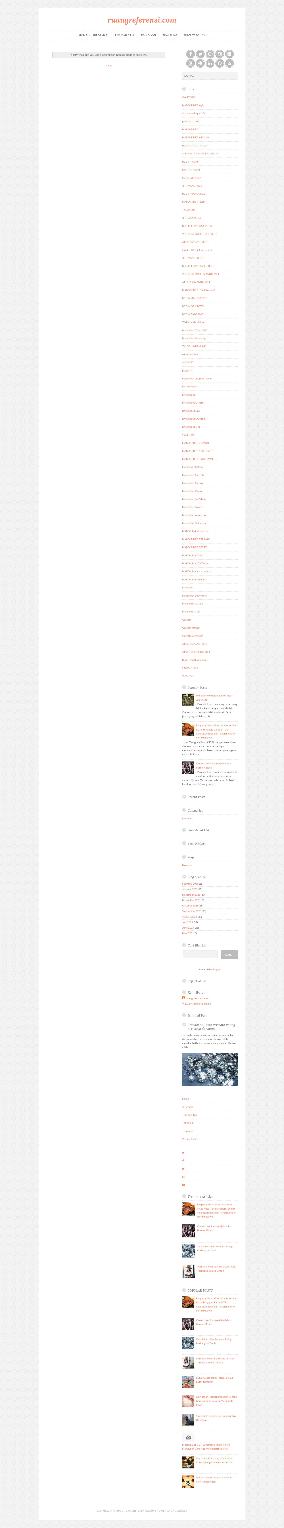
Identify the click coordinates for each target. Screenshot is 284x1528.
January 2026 (189, 889)
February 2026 (190, 883)
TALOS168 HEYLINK (194, 346)
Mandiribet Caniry (192, 491)
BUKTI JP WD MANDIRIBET (198, 266)
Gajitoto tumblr (191, 627)
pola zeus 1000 (190, 121)
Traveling (169, 35)
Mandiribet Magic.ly (193, 475)
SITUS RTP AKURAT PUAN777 (200, 153)
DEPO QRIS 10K (191, 177)
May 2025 (187, 933)
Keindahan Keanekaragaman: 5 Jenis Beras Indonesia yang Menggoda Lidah (216, 1400)
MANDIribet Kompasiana (196, 571)
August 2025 (189, 916)
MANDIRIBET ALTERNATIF (198, 450)
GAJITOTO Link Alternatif (197, 249)
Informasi (100, 35)
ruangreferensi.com (142, 20)
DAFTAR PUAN (191, 169)
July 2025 (187, 922)
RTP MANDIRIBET (193, 185)
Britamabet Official (193, 402)
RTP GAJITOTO (191, 217)
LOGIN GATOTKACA (194, 145)
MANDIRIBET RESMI (194, 201)
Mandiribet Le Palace (194, 499)
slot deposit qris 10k (193, 113)
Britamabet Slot (191, 426)
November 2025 (191, 900)
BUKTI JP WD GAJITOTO (197, 225)
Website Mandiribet (193, 322)
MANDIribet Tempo (193, 579)
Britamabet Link (191, 410)
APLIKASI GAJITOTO (195, 241)
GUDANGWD (190, 354)
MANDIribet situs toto (195, 531)
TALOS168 (188, 209)
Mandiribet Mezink (192, 482)
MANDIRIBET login (193, 105)
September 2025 (191, 911)
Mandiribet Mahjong (193, 338)
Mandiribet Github (192, 603)
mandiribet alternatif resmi (197, 378)
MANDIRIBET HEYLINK (195, 137)
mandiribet (188, 587)
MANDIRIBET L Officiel (195, 442)
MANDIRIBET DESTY (194, 547)
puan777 (187, 370)
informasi (187, 818)
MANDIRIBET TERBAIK (196, 539)
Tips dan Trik (124, 35)
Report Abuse (197, 981)
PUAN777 (188, 362)
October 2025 (190, 905)
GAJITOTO (188, 97)
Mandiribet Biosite (192, 507)
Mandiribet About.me (194, 515)
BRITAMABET (190, 386)
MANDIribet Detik (192, 555)
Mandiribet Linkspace (194, 523)
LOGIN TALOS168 (192, 314)
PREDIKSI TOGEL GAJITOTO (199, 233)
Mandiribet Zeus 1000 (194, 330)
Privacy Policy (194, 35)
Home (83, 35)
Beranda (187, 865)
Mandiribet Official (192, 466)
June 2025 (188, 927)
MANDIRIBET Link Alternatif (198, 290)
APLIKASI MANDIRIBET (196, 282)
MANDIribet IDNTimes (195, 563)
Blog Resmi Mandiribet (195, 659)
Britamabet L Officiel (194, 418)
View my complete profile (196, 1003)
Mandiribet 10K (191, 611)
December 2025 (191, 894)
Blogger (216, 969)
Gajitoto (187, 619)
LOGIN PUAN (190, 161)
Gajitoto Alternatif (192, 635)
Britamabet (188, 394)
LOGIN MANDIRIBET (194, 193)
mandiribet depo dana (194, 595)
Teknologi (148, 35)
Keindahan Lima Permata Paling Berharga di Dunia (211, 1027)
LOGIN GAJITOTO (193, 306)
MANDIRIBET (190, 129)
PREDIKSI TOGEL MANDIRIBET (200, 274)
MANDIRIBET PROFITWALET (199, 458)
